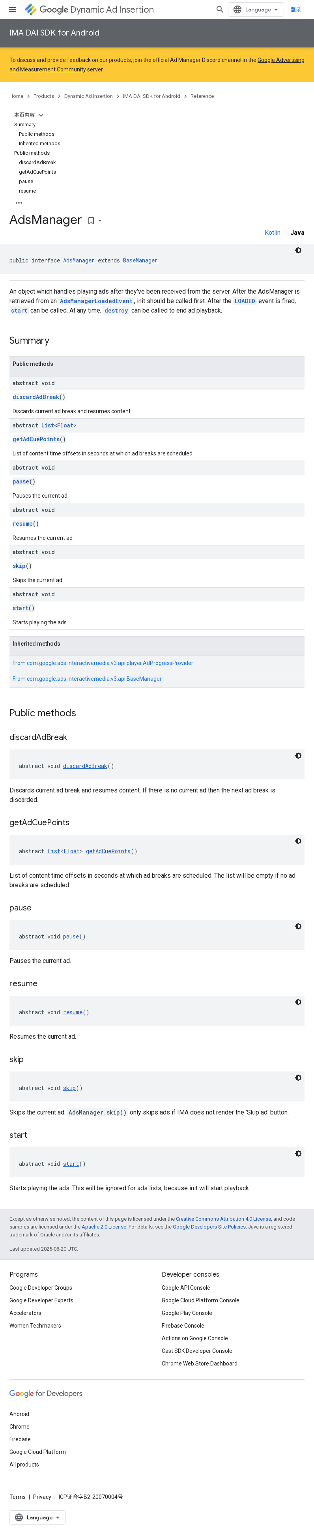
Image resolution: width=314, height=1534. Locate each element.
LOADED (245, 301)
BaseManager (140, 260)
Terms (17, 1497)
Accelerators (25, 1313)
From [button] (103, 663)
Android (19, 1414)
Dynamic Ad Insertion (96, 9)
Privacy (42, 1497)
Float (65, 425)
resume (23, 523)
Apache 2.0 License (104, 1227)
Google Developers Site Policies (209, 1227)
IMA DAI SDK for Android (54, 33)
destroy (116, 310)
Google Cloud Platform (37, 1452)
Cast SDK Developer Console (197, 1351)
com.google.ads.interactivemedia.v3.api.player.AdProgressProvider (110, 663)
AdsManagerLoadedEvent (96, 301)
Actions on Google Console (195, 1338)
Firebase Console (183, 1325)
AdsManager (79, 260)
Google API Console (186, 1288)
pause (21, 481)
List (47, 425)
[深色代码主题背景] (298, 250)
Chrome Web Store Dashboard (199, 1363)
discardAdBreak (36, 397)
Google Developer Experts (41, 1300)
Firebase (20, 1439)
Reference (202, 96)
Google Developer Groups (40, 1288)
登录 (295, 9)
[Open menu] (13, 9)
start (19, 310)
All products (24, 1464)
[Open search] (220, 9)
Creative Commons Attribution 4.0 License (223, 1219)
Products (44, 96)
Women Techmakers (35, 1325)
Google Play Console (187, 1313)
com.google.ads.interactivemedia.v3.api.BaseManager (94, 679)
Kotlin (272, 232)
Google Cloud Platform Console (200, 1300)
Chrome (19, 1426)
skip (19, 565)
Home (16, 96)
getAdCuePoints (36, 439)
